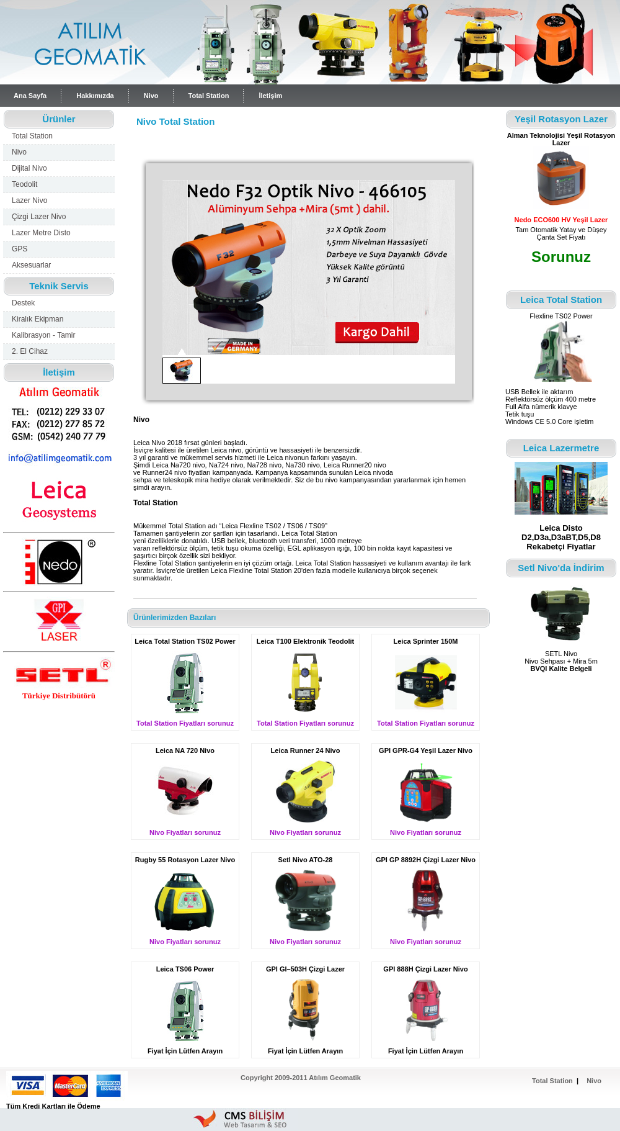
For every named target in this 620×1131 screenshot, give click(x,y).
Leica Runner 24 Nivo (305, 750)
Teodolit (24, 184)
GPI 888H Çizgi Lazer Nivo (425, 969)
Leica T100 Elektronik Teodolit (306, 641)
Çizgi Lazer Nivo (39, 216)
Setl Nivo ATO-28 (305, 859)
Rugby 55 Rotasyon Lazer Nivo (185, 859)
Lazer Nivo (29, 200)
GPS (19, 249)
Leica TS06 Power (185, 969)
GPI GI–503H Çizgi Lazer (305, 969)
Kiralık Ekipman (37, 319)
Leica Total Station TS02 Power (185, 641)
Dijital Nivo (29, 168)
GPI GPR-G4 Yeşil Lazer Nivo (425, 750)
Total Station (208, 95)
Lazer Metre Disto (41, 232)
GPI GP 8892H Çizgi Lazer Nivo (426, 859)
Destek (23, 303)
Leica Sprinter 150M (426, 641)
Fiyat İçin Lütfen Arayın (185, 1051)
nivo (235, 450)
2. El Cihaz (30, 351)
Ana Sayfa (30, 95)
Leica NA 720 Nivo (185, 750)
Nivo (151, 95)
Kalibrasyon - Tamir (43, 335)
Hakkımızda (95, 95)
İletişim (270, 95)
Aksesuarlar (31, 265)
